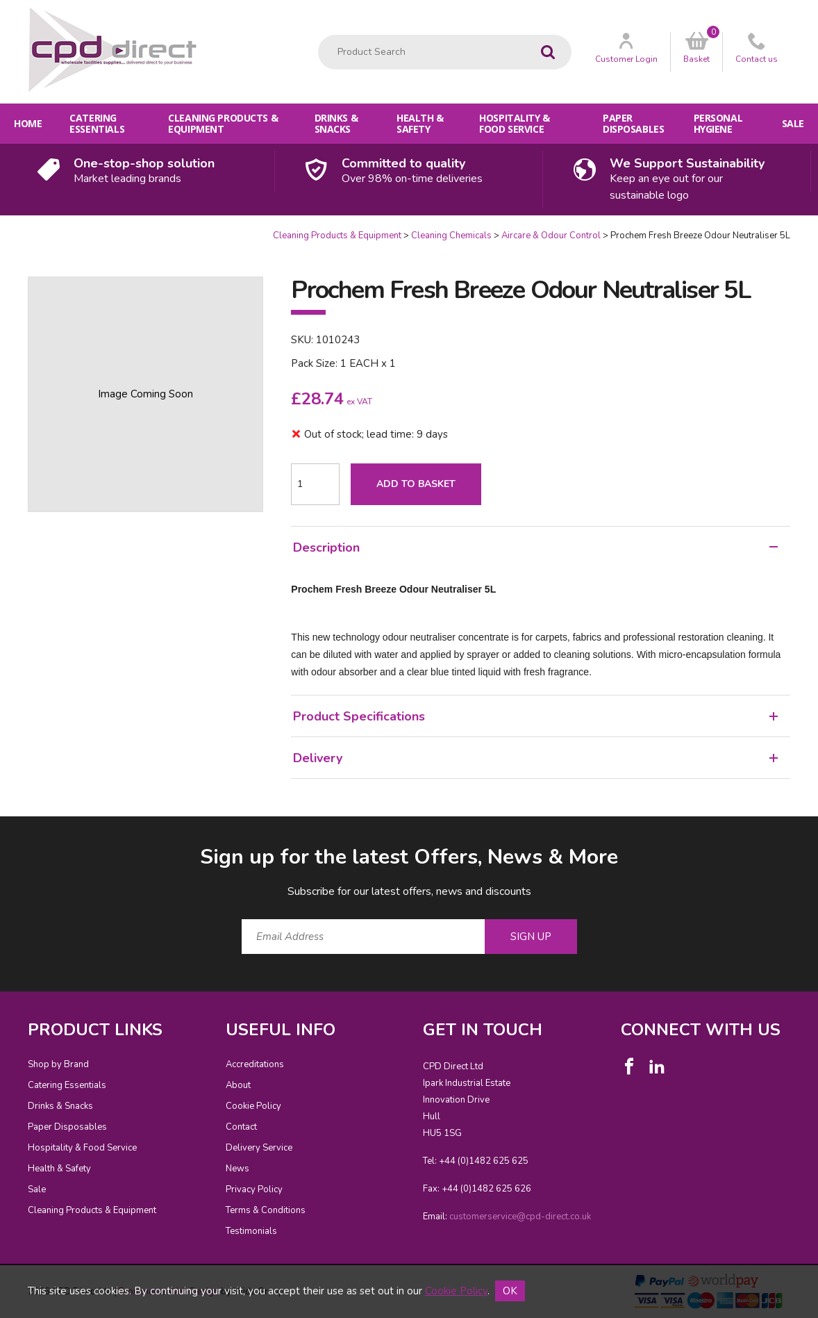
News (237, 1168)
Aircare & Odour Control (551, 235)
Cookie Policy (253, 1106)
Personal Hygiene (718, 123)
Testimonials (251, 1231)
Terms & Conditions (266, 1210)
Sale (793, 123)
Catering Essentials (96, 123)
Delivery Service (259, 1148)
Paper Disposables (633, 123)
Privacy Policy (254, 1189)
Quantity (0, 229)
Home (28, 123)
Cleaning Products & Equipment (223, 123)
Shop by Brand (58, 1064)
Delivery (535, 758)
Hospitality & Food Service (514, 123)
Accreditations (255, 1064)
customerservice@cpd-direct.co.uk (520, 1216)
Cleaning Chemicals (451, 235)
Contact (241, 1127)
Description (535, 547)
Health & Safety (420, 123)
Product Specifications (535, 716)
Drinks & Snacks (336, 123)
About (238, 1085)
